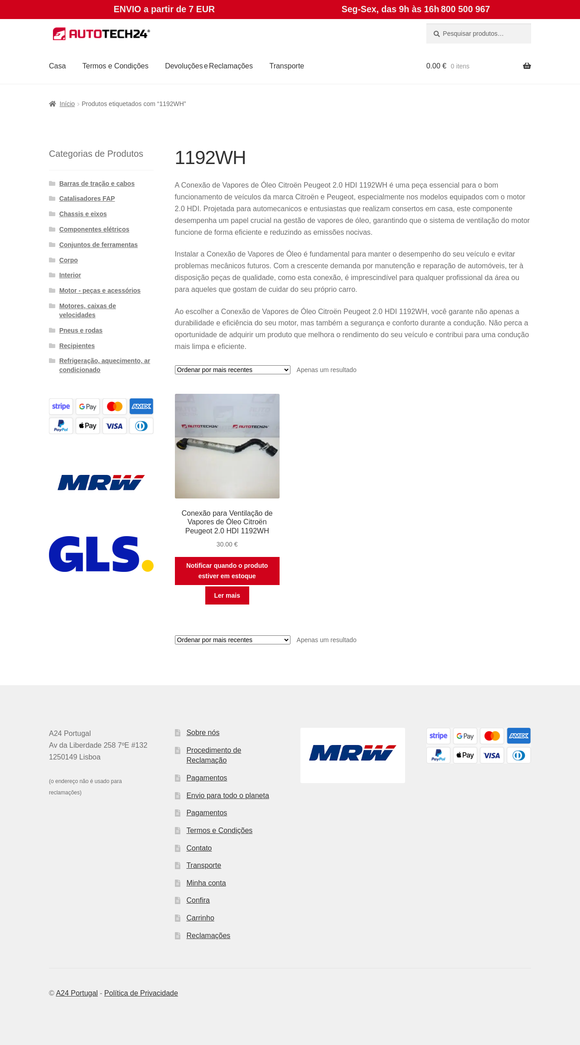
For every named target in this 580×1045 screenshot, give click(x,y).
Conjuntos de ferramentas (98, 244)
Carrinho (200, 918)
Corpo (68, 260)
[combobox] (478, 34)
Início (67, 103)
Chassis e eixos (83, 214)
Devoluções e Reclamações (209, 66)
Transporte (286, 66)
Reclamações (208, 935)
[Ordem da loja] (232, 369)
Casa (57, 66)
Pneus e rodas (81, 330)
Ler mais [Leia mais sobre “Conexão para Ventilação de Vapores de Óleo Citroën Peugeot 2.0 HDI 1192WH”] (227, 595)
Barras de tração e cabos (97, 183)
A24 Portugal (77, 993)
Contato (199, 848)
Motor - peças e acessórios (100, 290)
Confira (198, 900)
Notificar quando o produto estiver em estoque (227, 571)
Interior (70, 275)
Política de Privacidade (141, 993)
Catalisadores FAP (87, 198)
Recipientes (77, 345)
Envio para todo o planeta (227, 795)
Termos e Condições (115, 66)
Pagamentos (206, 778)
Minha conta (206, 883)
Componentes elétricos (94, 229)
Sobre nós (202, 732)
